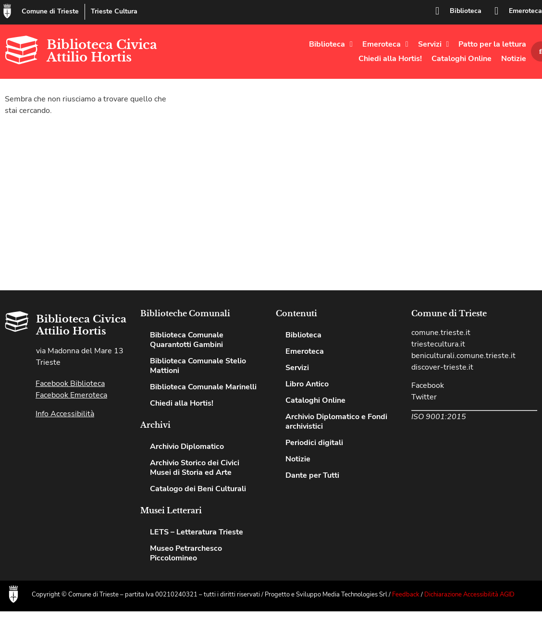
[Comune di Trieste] (7, 11)
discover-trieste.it (442, 367)
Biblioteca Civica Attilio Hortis (102, 51)
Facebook (427, 385)
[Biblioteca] (437, 11)
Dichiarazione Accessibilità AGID (469, 594)
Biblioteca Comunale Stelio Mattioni (198, 366)
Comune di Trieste (50, 11)
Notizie (513, 58)
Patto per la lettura (492, 44)
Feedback (405, 594)
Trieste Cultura (114, 11)
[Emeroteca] (496, 11)
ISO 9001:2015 (438, 416)
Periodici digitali (314, 442)
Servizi (433, 44)
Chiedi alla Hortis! (390, 58)
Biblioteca (465, 10)
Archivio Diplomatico (187, 446)
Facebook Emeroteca (71, 395)
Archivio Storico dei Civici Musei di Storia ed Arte (194, 468)
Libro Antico (307, 384)
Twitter (424, 397)
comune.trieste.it (440, 332)
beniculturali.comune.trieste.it (463, 355)
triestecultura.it (438, 344)
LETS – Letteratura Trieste (196, 532)
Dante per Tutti (312, 475)
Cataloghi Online (461, 58)
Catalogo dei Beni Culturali (198, 489)
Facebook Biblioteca (70, 383)
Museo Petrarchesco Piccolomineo (186, 553)
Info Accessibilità (65, 414)
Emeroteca (525, 10)
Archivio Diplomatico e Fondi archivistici (336, 421)
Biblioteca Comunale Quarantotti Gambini (186, 340)
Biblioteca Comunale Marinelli (203, 387)
